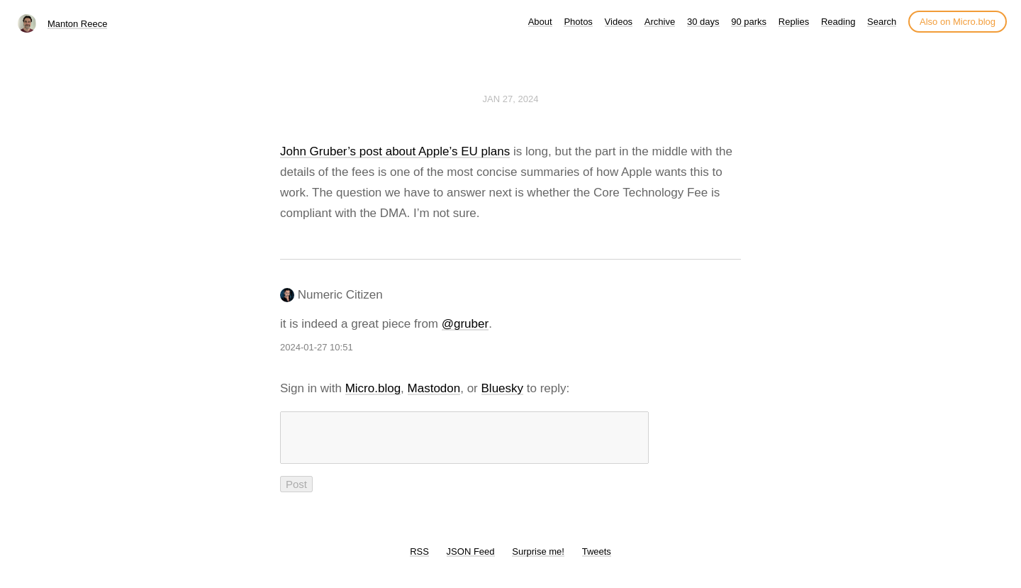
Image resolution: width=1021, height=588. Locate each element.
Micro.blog (373, 388)
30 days (703, 21)
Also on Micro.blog (957, 21)
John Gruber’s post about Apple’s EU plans (395, 151)
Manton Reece (78, 23)
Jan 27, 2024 (511, 99)
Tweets (596, 560)
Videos (619, 21)
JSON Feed (471, 560)
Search (881, 21)
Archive (660, 21)
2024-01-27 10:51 (316, 347)
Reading (838, 21)
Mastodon (434, 388)
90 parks (748, 21)
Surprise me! (538, 560)
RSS (419, 560)
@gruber (465, 324)
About (540, 21)
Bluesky (502, 388)
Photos (578, 21)
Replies (794, 21)
